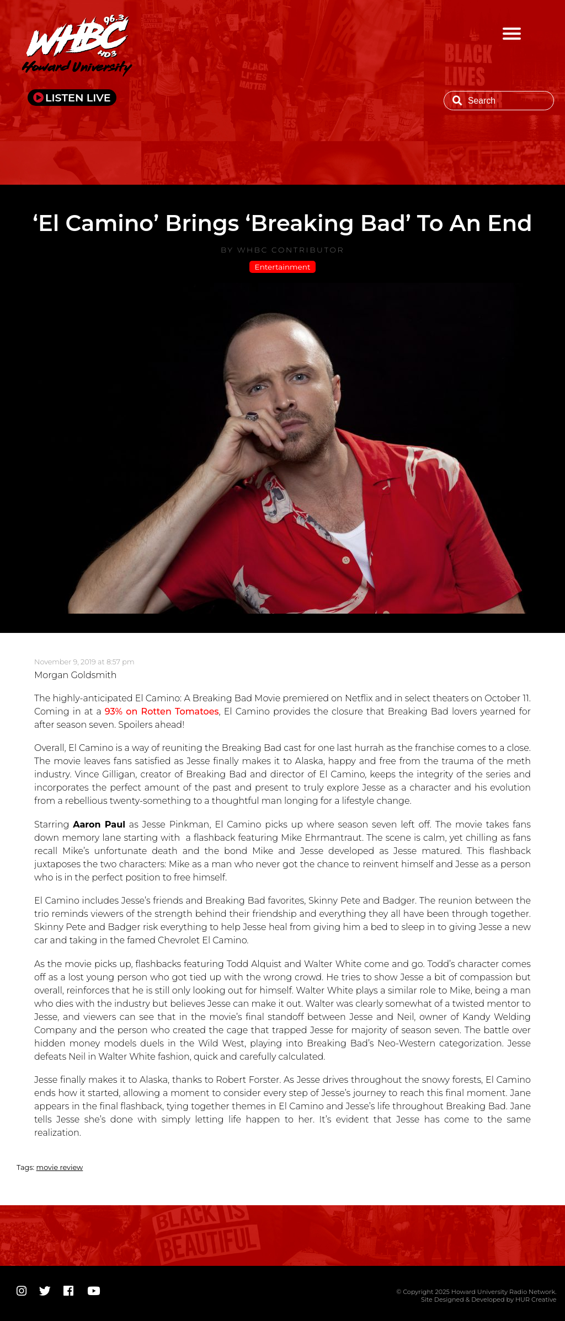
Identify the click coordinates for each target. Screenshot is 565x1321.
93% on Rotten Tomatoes (162, 711)
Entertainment (283, 266)
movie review (59, 1167)
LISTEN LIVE (78, 97)
